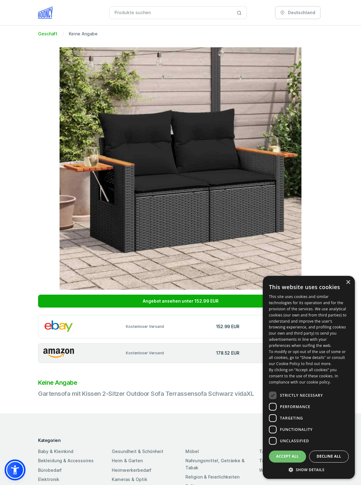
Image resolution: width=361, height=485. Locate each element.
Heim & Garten (127, 460)
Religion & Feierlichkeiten (212, 476)
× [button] (348, 282)
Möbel (192, 451)
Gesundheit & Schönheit (137, 451)
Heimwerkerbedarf (131, 470)
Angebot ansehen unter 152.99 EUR (181, 301)
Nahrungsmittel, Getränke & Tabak (215, 464)
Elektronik (48, 479)
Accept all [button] (287, 456)
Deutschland (297, 12)
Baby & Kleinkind (55, 451)
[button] (15, 470)
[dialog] (309, 377)
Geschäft (47, 33)
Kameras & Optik (129, 479)
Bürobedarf (50, 470)
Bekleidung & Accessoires (66, 460)
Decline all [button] (329, 456)
